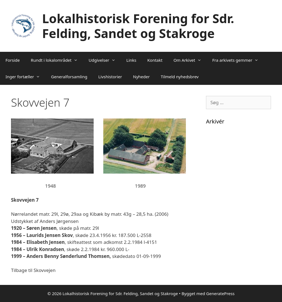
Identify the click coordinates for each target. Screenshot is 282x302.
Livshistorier (110, 76)
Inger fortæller (25, 76)
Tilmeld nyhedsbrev (180, 76)
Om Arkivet (190, 60)
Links (131, 60)
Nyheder (141, 76)
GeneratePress (220, 293)
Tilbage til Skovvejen (33, 270)
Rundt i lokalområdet (57, 60)
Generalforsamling (69, 76)
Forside (13, 60)
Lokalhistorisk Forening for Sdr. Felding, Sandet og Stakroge (138, 26)
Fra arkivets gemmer (238, 60)
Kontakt (154, 60)
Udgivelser (105, 60)
